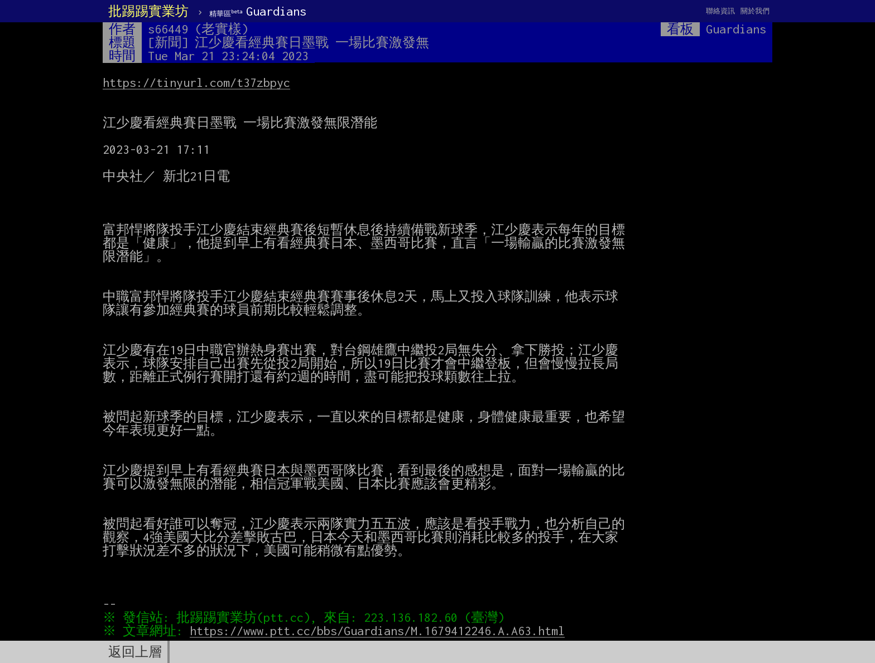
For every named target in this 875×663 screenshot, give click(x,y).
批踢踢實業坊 (148, 11)
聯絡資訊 (720, 10)
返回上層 (135, 652)
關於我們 (755, 10)
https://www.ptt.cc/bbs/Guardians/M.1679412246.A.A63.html (380, 630)
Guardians (257, 11)
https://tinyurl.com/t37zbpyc (196, 82)
